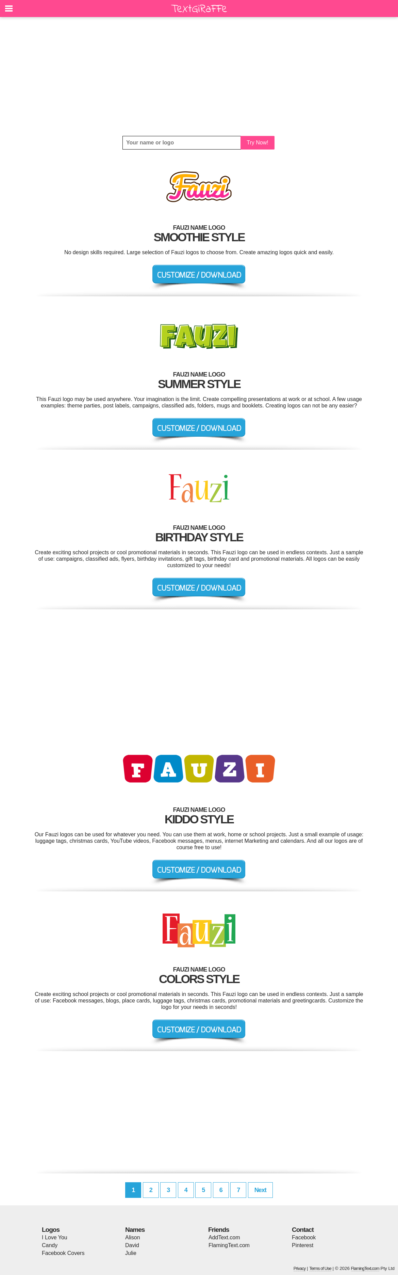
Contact (303, 1229)
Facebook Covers (63, 1253)
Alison (132, 1237)
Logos (51, 1229)
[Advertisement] (199, 76)
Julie (130, 1253)
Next (260, 1190)
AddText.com (224, 1237)
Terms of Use (320, 1268)
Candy (49, 1245)
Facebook (304, 1237)
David (132, 1245)
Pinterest (302, 1245)
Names (135, 1229)
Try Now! (257, 142)
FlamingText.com (229, 1245)
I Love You (54, 1237)
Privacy (300, 1268)
